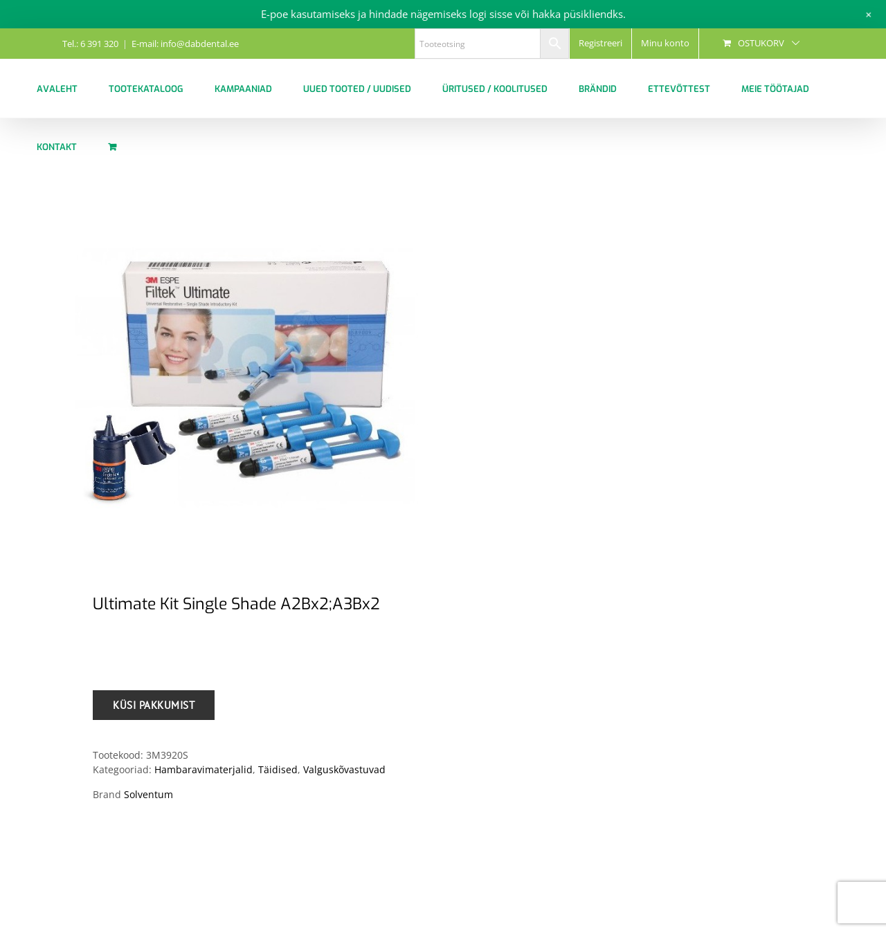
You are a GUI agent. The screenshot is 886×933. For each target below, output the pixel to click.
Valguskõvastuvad (344, 769)
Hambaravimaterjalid (203, 769)
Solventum (148, 794)
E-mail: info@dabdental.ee (185, 43)
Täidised (278, 769)
